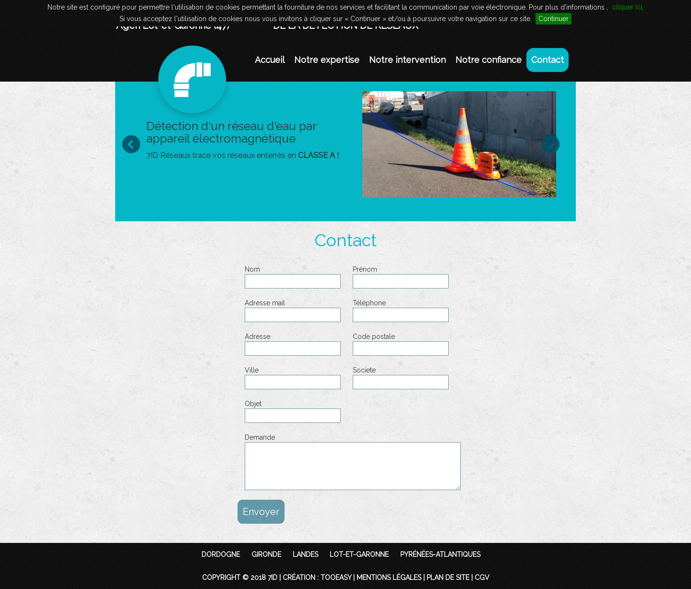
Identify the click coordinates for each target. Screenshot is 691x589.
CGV (482, 577)
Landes (305, 554)
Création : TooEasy (317, 577)
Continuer (553, 19)
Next (555, 144)
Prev (135, 144)
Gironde (266, 554)
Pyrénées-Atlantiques (440, 554)
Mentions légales (389, 577)
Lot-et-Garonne (359, 554)
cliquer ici (627, 7)
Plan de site (448, 577)
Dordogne (221, 554)
